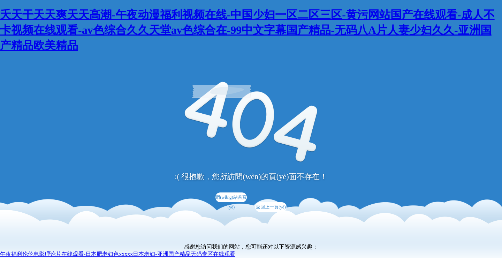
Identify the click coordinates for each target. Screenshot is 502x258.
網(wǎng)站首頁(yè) (231, 198)
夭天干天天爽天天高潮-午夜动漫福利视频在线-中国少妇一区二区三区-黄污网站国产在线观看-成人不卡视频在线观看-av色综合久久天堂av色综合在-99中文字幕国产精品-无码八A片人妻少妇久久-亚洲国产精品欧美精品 (247, 30)
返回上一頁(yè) (271, 207)
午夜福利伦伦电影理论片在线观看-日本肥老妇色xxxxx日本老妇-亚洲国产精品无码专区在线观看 (117, 254)
